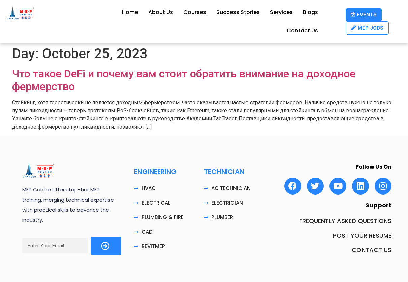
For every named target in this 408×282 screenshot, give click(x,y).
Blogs (310, 12)
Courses (194, 12)
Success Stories (238, 12)
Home (130, 12)
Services (281, 12)
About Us (160, 12)
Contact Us (302, 30)
